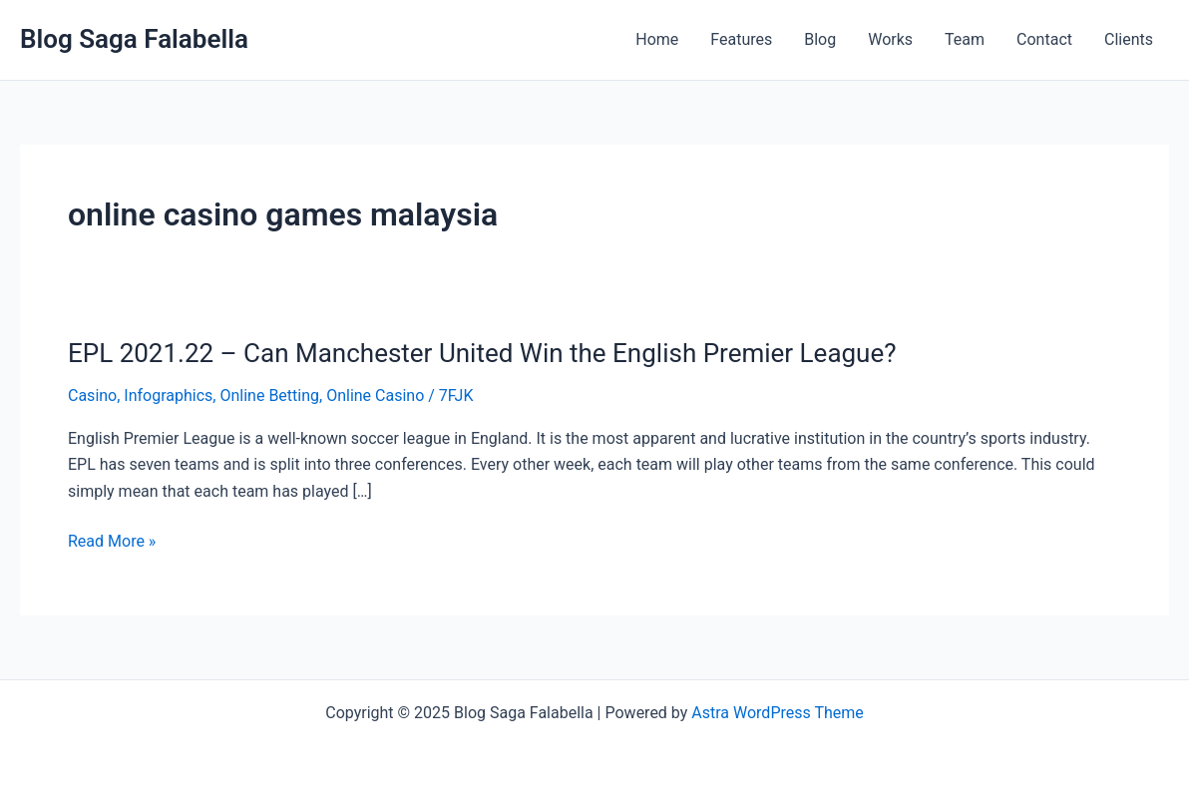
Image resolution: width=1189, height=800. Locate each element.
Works (890, 39)
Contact (1044, 39)
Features (741, 39)
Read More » (112, 542)
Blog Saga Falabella (134, 39)
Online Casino (375, 395)
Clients (1128, 39)
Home (656, 39)
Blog (820, 39)
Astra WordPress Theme (777, 712)
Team (965, 39)
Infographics (168, 395)
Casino (92, 395)
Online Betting (269, 395)
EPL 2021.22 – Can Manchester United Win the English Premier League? (482, 353)
